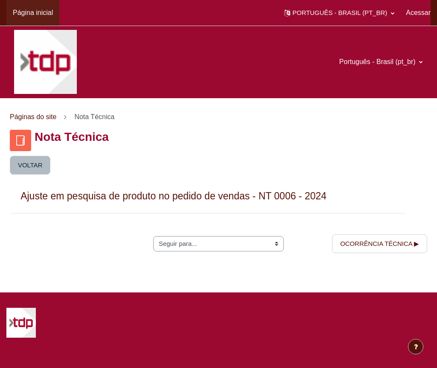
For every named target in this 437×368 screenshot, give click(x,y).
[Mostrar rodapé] (415, 346)
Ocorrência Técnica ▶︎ (379, 243)
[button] (339, 13)
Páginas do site (33, 116)
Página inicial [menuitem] (33, 12)
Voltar (30, 165)
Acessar (418, 12)
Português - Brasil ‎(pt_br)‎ (378, 61)
